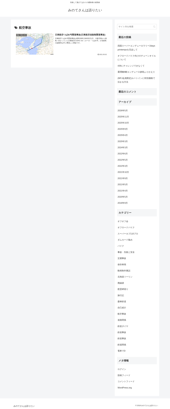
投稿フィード (124, 375)
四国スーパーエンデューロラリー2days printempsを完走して (136, 48)
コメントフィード (126, 381)
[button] (154, 26)
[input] (137, 26)
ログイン (122, 369)
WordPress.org (125, 388)
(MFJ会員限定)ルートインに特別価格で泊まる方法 (136, 80)
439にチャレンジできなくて (131, 66)
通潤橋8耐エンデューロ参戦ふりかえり (136, 72)
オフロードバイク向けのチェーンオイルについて (137, 58)
